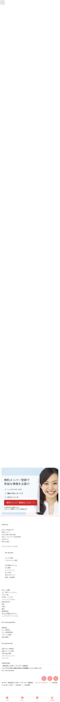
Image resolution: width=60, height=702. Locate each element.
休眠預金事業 (6, 663)
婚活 (3, 609)
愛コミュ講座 (6, 590)
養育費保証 (5, 611)
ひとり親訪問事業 (7, 632)
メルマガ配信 (9, 558)
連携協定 (4, 628)
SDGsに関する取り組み (9, 534)
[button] (20, 502)
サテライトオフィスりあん (10, 546)
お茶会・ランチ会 (7, 597)
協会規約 (18, 685)
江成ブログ (5, 539)
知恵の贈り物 (6, 602)
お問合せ (22, 698)
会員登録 (52, 698)
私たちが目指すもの (8, 530)
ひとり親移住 (6, 630)
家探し (4, 606)
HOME (7, 698)
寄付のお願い (6, 542)
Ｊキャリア (5, 658)
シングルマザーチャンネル (10, 616)
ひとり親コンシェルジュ (9, 592)
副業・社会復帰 (10, 577)
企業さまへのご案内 (8, 651)
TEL (37, 698)
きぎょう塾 (5, 595)
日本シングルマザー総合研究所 (11, 537)
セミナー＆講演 (6, 635)
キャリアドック (10, 570)
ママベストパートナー (8, 656)
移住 (3, 604)
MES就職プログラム (11, 565)
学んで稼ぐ (8, 572)
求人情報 (7, 568)
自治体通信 (5, 637)
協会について (6, 532)
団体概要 (27, 685)
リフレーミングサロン (8, 599)
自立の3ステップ (10, 575)
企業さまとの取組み (8, 649)
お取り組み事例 (6, 653)
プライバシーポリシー (41, 683)
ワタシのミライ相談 (11, 560)
